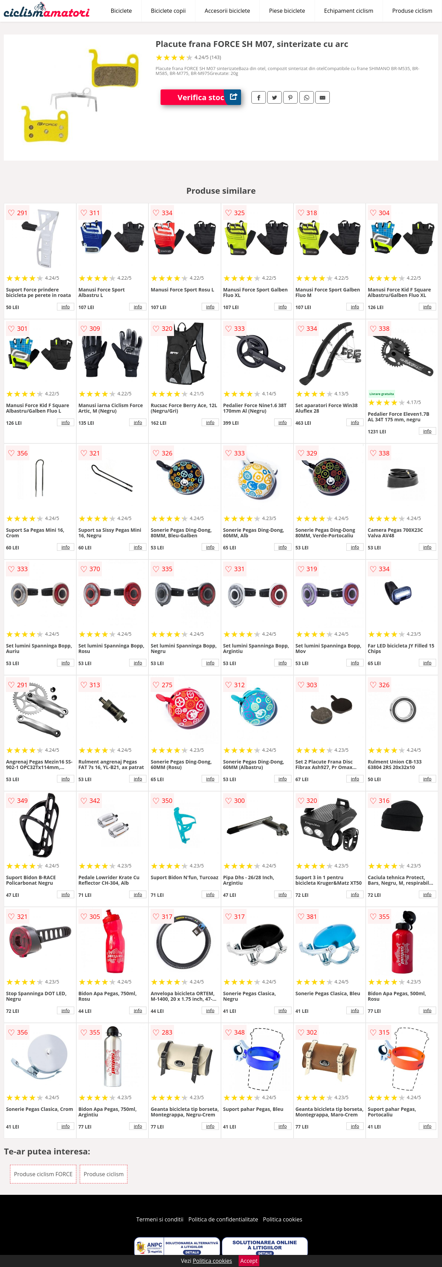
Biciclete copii (168, 11)
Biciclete (121, 11)
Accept (249, 1261)
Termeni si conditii (160, 1219)
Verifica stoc (209, 97)
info (65, 307)
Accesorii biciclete (227, 11)
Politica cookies (282, 1219)
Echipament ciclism (348, 11)
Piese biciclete (287, 11)
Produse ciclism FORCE (43, 1174)
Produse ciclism (412, 11)
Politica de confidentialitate (223, 1219)
